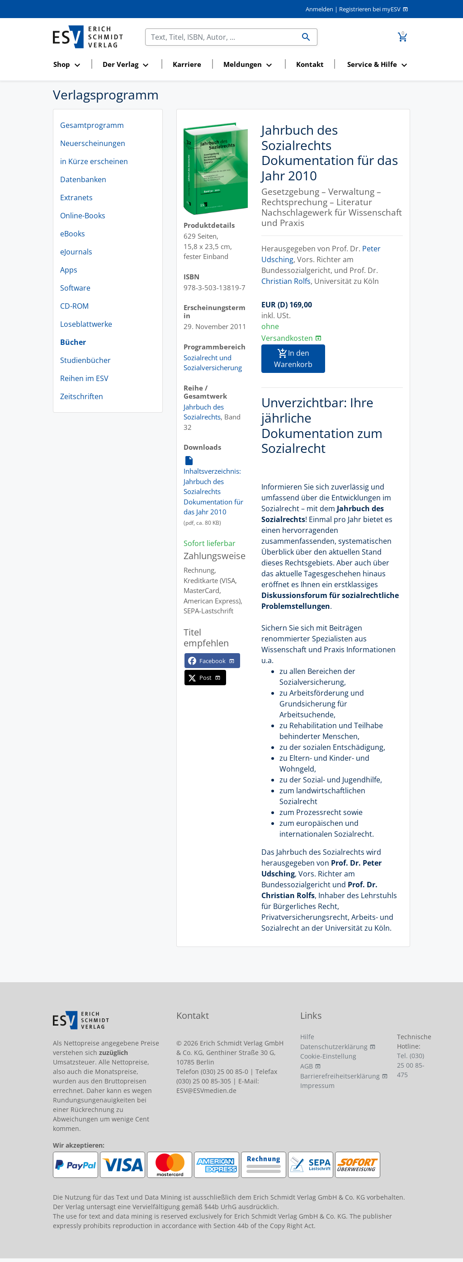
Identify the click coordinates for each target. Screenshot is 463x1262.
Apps (68, 270)
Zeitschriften (81, 396)
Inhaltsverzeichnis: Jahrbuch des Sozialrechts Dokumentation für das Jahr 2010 (213, 485)
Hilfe (307, 1036)
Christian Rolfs (286, 281)
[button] (69, 65)
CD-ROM (74, 306)
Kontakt (310, 64)
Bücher (73, 342)
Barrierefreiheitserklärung (340, 1076)
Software (75, 288)
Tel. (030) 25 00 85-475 (411, 1065)
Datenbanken (83, 179)
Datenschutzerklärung (334, 1046)
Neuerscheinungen (92, 143)
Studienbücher (85, 360)
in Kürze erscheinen (94, 161)
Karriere (187, 64)
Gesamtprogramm (92, 125)
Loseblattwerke (86, 324)
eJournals (76, 252)
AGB (306, 1066)
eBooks (72, 234)
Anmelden (319, 9)
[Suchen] (220, 37)
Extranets (76, 197)
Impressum (317, 1085)
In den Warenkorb (293, 359)
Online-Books (82, 216)
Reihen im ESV (84, 378)
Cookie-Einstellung (328, 1056)
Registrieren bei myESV (370, 9)
